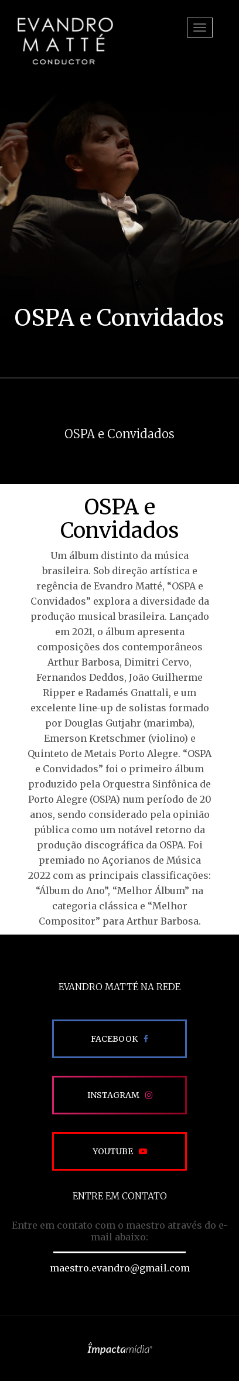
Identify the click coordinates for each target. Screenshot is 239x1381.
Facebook (114, 1039)
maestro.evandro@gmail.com (120, 1268)
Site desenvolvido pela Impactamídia (119, 1348)
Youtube (113, 1151)
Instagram (113, 1095)
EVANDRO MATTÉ (65, 41)
